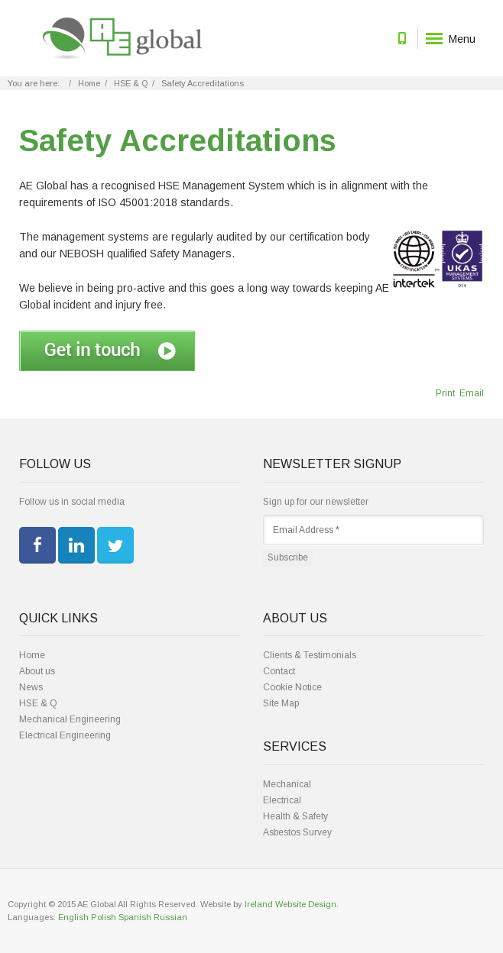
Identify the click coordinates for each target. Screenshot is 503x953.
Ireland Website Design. (292, 904)
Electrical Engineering (65, 735)
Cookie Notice (292, 687)
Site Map (281, 703)
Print (445, 393)
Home (89, 83)
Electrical (282, 800)
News (31, 687)
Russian (170, 917)
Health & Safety (295, 816)
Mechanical (287, 784)
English (73, 917)
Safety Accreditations (177, 140)
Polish (103, 917)
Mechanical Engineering (70, 719)
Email (470, 393)
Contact (279, 671)
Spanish (134, 917)
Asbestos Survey (297, 832)
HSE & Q (131, 83)
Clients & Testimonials (309, 655)
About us (37, 671)
